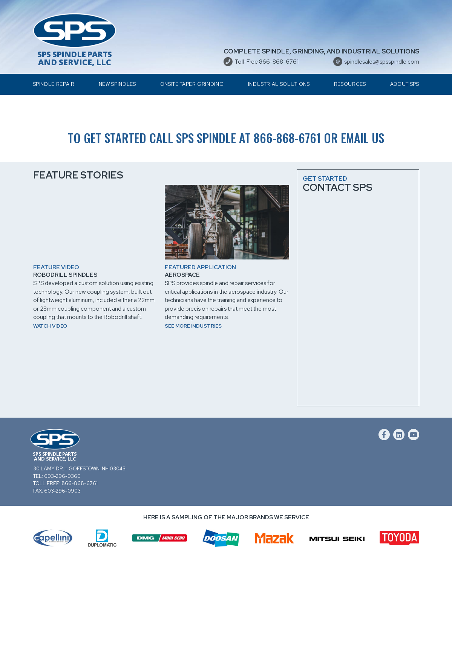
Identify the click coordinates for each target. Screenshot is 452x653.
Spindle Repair (54, 84)
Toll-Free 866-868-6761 (266, 62)
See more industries (193, 414)
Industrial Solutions (279, 84)
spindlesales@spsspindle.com (381, 62)
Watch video (50, 414)
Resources (350, 84)
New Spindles (117, 84)
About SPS (404, 84)
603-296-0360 (62, 564)
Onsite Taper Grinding (192, 84)
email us (362, 226)
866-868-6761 (287, 226)
